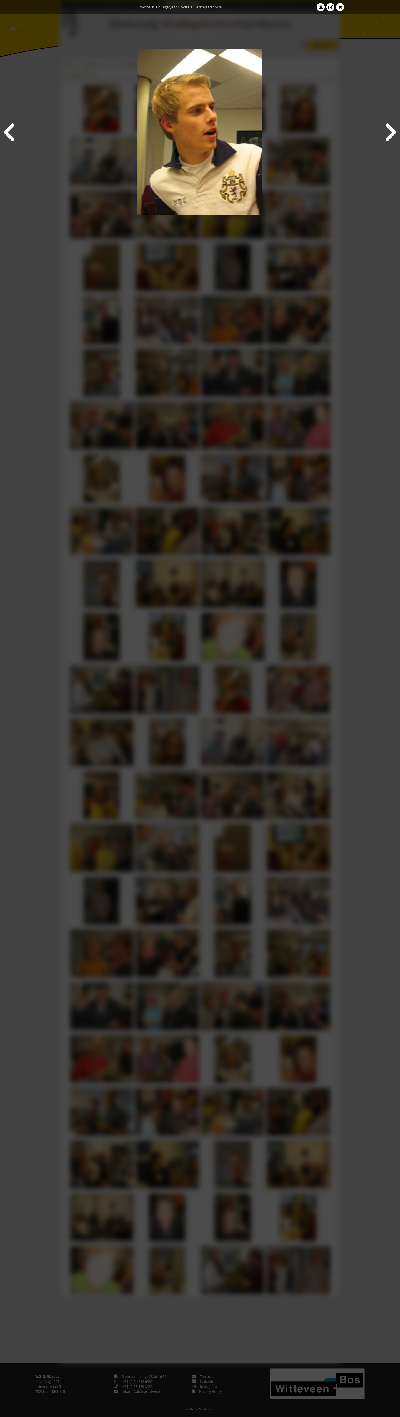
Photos (145, 6)
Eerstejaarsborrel (208, 6)
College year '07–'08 (172, 6)
